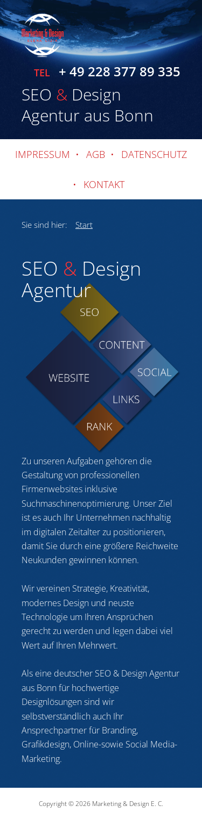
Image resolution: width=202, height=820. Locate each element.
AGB (95, 154)
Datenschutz (154, 154)
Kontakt (103, 184)
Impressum (42, 154)
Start (84, 224)
